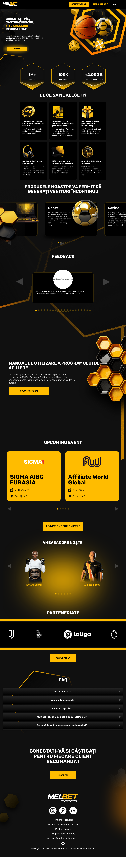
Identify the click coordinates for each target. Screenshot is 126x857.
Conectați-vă (78, 4)
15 (76, 310)
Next (115, 476)
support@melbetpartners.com (63, 838)
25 (68, 311)
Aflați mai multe (29, 391)
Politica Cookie (63, 829)
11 (64, 310)
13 (70, 310)
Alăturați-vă (63, 658)
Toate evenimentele (63, 526)
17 (81, 310)
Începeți (17, 49)
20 (90, 310)
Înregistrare (100, 4)
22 (60, 311)
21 (57, 311)
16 (78, 310)
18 (84, 310)
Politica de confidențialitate (63, 824)
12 (67, 310)
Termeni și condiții (63, 819)
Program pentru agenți (63, 833)
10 (61, 310)
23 (63, 311)
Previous (10, 476)
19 (87, 310)
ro (115, 4)
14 (73, 310)
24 (66, 311)
